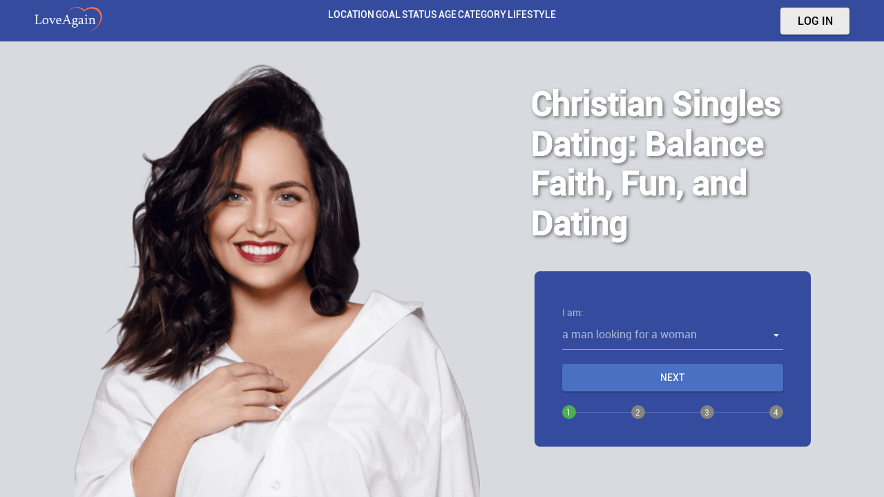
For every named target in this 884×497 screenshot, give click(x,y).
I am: (573, 312)
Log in (815, 21)
